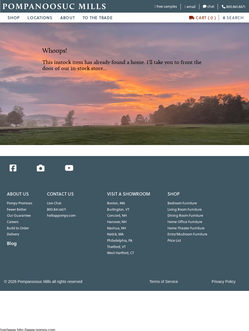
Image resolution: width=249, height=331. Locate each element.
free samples (165, 6)
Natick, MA (115, 233)
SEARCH (233, 18)
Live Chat (54, 203)
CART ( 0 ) (202, 18)
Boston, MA (115, 203)
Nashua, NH (116, 227)
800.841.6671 (233, 6)
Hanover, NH (116, 221)
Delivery (13, 233)
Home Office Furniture (184, 221)
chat (208, 6)
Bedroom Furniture (181, 203)
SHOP (13, 18)
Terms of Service (163, 280)
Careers (12, 221)
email (189, 6)
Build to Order (17, 227)
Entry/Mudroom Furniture (186, 233)
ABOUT (67, 18)
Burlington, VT (117, 209)
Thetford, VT (116, 245)
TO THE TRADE (98, 18)
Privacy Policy (224, 280)
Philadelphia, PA (119, 239)
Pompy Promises (19, 203)
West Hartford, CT (120, 251)
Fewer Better (16, 209)
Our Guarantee (18, 215)
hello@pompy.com (61, 215)
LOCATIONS (39, 18)
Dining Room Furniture (184, 215)
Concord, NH (117, 215)
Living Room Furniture (183, 209)
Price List (174, 239)
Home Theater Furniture (185, 227)
